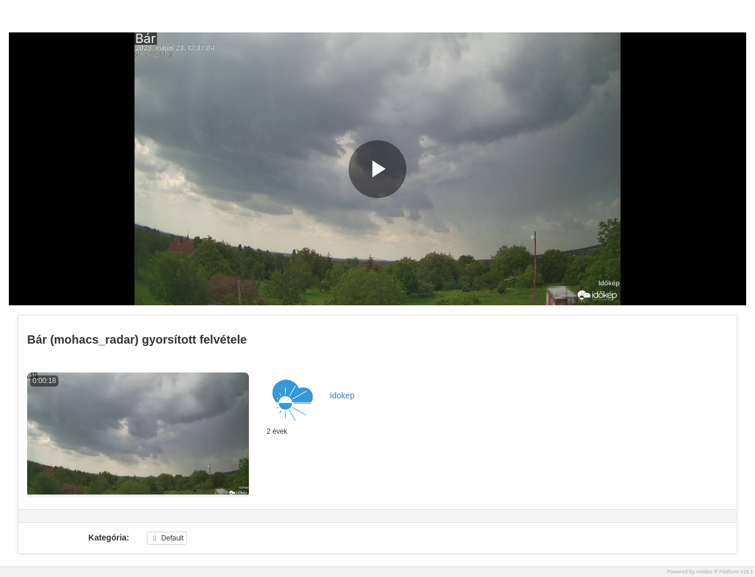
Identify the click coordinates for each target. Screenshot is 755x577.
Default (166, 538)
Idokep (342, 395)
